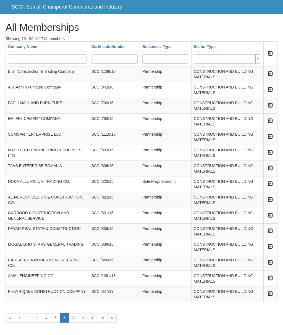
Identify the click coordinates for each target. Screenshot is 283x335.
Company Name (22, 46)
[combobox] (227, 59)
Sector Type (205, 46)
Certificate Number (108, 46)
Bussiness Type (157, 46)
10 (102, 318)
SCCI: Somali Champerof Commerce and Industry (67, 7)
